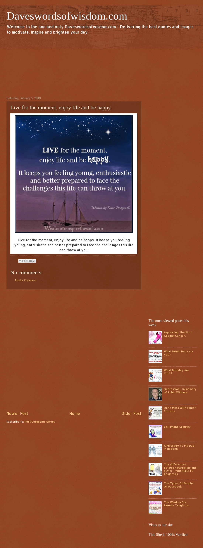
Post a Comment (26, 280)
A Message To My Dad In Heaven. (179, 447)
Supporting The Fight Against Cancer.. (178, 334)
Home (74, 413)
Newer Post (17, 413)
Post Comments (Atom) (40, 421)
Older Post (131, 413)
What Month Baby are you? (178, 353)
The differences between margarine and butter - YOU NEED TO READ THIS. (180, 469)
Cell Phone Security (177, 427)
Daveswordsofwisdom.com (66, 16)
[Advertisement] (101, 65)
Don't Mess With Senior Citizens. (180, 409)
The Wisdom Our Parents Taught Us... (177, 503)
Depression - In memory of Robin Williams (180, 390)
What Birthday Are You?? (176, 371)
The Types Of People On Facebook (178, 484)
